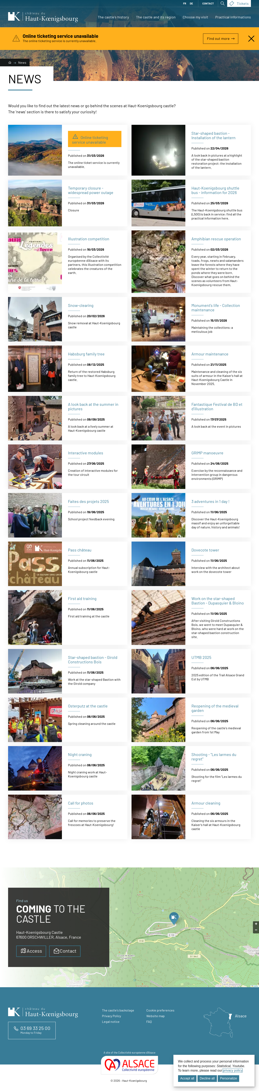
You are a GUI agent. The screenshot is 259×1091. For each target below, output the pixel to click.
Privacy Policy (111, 1016)
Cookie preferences (160, 1010)
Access (31, 951)
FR (184, 3)
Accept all (187, 1078)
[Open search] (222, 3)
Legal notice (111, 1021)
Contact (208, 3)
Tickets (239, 3)
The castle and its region (156, 17)
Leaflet (255, 986)
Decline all (207, 1078)
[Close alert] (251, 38)
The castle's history (113, 17)
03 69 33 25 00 (35, 1028)
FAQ (149, 1021)
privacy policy (232, 1070)
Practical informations (233, 17)
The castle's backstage (118, 1010)
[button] (173, 919)
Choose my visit (195, 17)
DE (191, 3)
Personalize (228, 1078)
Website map (155, 1016)
